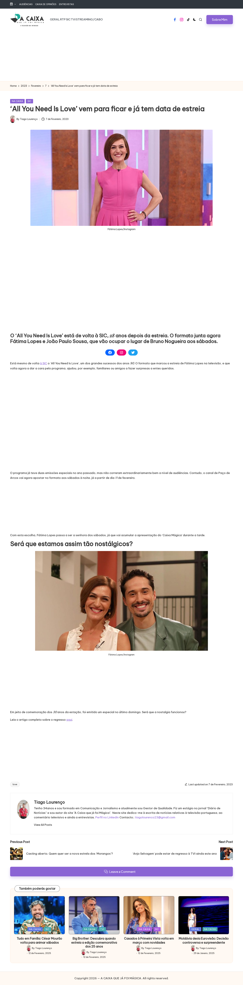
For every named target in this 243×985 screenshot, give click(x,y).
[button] (219, 19)
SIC (29, 101)
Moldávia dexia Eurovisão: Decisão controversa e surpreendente (204, 940)
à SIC (43, 363)
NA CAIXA (17, 101)
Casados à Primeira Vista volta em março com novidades (149, 940)
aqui (69, 720)
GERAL (195, 929)
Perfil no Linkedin (107, 817)
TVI (102, 929)
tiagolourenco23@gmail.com (155, 817)
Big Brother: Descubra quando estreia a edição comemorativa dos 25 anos (94, 942)
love (15, 784)
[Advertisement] (121, 55)
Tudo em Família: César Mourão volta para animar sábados (39, 940)
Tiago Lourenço (49, 802)
